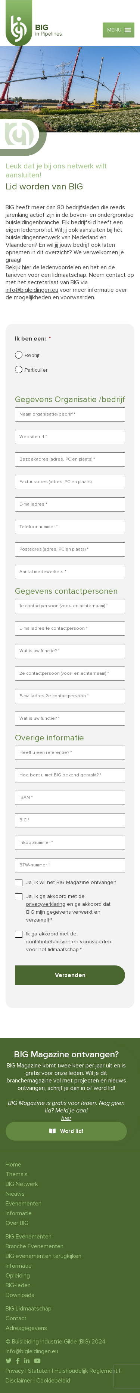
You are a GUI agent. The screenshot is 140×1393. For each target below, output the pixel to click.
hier (26, 267)
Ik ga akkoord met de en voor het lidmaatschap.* (68, 942)
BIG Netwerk (22, 1184)
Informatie (19, 1213)
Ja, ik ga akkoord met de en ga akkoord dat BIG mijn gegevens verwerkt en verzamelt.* (68, 908)
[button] (114, 30)
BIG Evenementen (29, 1236)
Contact (16, 1318)
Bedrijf (32, 355)
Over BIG (17, 1223)
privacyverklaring (45, 904)
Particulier (36, 370)
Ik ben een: (33, 338)
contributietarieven (48, 941)
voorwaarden (95, 941)
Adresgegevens (26, 1328)
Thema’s (17, 1174)
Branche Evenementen (34, 1246)
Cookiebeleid (53, 1380)
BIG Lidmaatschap (29, 1308)
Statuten (39, 1371)
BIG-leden (18, 1285)
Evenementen (23, 1203)
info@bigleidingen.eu (32, 290)
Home (13, 1164)
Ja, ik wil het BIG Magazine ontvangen (71, 882)
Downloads (20, 1295)
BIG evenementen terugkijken (43, 1256)
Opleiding (18, 1275)
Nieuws (15, 1194)
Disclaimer (19, 1380)
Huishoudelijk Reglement (86, 1371)
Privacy (15, 1371)
